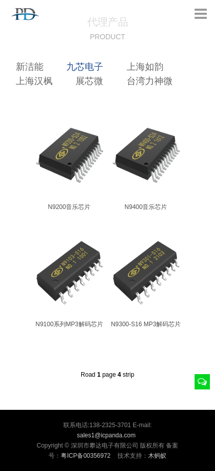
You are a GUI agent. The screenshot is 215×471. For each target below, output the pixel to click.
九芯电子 (84, 67)
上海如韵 (145, 67)
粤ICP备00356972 (85, 455)
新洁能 (29, 67)
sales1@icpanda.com (106, 435)
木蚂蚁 (157, 455)
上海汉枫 (34, 81)
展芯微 (89, 81)
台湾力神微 (150, 81)
